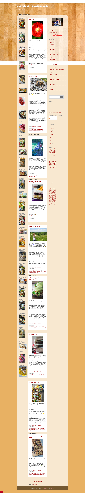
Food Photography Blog (53, 64)
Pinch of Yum (52, 52)
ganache (55, 200)
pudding (50, 201)
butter (40, 473)
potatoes (52, 173)
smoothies (50, 199)
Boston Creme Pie (51, 197)
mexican (50, 160)
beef (49, 173)
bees (37, 68)
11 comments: (39, 65)
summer (55, 164)
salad (53, 161)
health (55, 160)
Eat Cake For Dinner (53, 71)
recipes (43, 327)
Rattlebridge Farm (53, 82)
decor (55, 185)
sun (29, 272)
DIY (32, 375)
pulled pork (54, 188)
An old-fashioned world (53, 72)
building (37, 473)
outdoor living (39, 175)
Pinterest (55, 197)
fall (53, 169)
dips (52, 198)
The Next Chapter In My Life (54, 54)
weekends (30, 131)
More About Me (26, 14)
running (50, 163)
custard (50, 191)
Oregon (50, 161)
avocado (32, 326)
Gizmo (50, 162)
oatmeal (53, 196)
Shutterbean (52, 44)
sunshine (42, 175)
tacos (49, 192)
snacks (30, 475)
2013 (50, 141)
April (51, 131)
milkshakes (55, 201)
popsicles (52, 183)
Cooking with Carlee (53, 67)
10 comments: (39, 126)
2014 (50, 140)
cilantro (54, 193)
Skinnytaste (52, 47)
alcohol (54, 184)
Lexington (55, 194)
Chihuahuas (50, 166)
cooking (40, 270)
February (52, 134)
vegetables (54, 163)
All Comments (51, 118)
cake (41, 68)
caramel (37, 374)
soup (55, 166)
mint (41, 375)
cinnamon (55, 187)
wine (55, 184)
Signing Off (31, 19)
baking (32, 129)
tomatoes (41, 130)
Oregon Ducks (51, 172)
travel (45, 327)
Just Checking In (32, 137)
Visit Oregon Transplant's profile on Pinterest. (55, 112)
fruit (35, 474)
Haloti (55, 162)
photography (50, 188)
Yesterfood (51, 86)
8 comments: (39, 425)
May (51, 130)
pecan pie (52, 194)
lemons (38, 327)
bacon (35, 326)
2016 (50, 137)
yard (29, 71)
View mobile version (37, 481)
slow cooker (50, 184)
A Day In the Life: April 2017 (35, 226)
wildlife (33, 131)
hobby (33, 271)
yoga (34, 176)
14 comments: (39, 216)
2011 (50, 144)
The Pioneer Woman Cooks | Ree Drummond (57, 69)
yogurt (52, 202)
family (34, 130)
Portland (50, 198)
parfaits (54, 204)
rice (52, 170)
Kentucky (54, 156)
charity (30, 130)
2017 (50, 125)
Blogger (52, 488)
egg (32, 327)
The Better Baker (52, 59)
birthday (42, 129)
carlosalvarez (45, 488)
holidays (55, 155)
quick (40, 327)
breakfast (40, 326)
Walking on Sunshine (53, 81)
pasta (50, 156)
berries (39, 68)
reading (42, 271)
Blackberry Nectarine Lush (35, 182)
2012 (50, 143)
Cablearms (51, 89)
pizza (40, 429)
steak (52, 201)
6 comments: (39, 323)
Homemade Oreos (33, 334)
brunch (43, 326)
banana (35, 473)
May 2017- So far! (33, 76)
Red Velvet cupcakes (51, 195)
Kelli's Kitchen (52, 49)
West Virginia (54, 189)
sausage (50, 189)
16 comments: (39, 267)
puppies (55, 170)
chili (54, 192)
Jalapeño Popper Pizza (34, 382)
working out (54, 165)
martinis (52, 204)
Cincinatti (50, 176)
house (35, 271)
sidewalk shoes (52, 91)
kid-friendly (38, 375)
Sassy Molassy (52, 77)
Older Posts (44, 479)
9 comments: (39, 172)
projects (50, 193)
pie (54, 199)
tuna (55, 199)
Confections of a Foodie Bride (54, 79)
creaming (55, 190)
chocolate (43, 68)
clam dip (52, 200)
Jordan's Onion (52, 84)
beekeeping (34, 68)
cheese (39, 428)
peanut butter (54, 191)
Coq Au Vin (52, 203)
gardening (38, 130)
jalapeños (37, 429)
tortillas (55, 183)
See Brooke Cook (52, 87)
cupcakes (50, 174)
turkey (52, 192)
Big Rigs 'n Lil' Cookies (53, 74)
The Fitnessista (52, 42)
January (52, 135)
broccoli (55, 186)
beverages (50, 186)
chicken (55, 153)
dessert (42, 219)
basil (32, 68)
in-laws (53, 174)
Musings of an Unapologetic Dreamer (56, 62)
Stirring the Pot (52, 57)
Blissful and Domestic (53, 76)
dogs (32, 130)
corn (53, 199)
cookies (43, 374)
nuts (55, 192)
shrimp (50, 171)
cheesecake (39, 219)
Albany (50, 200)
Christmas (50, 169)
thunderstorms (32, 272)
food (36, 130)
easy (44, 219)
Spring (45, 271)
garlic (51, 165)
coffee (53, 185)
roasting (55, 196)
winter (53, 168)
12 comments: (39, 371)
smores (49, 202)
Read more (30, 64)
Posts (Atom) (35, 484)
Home (20, 14)
